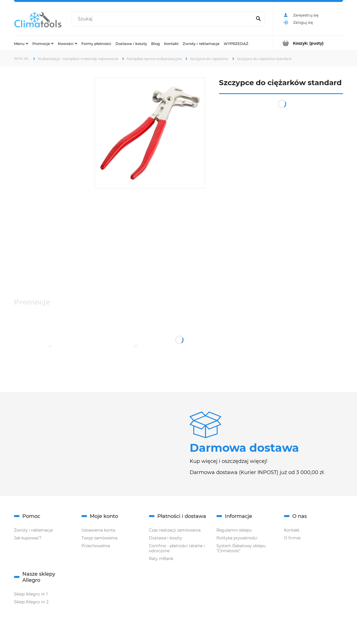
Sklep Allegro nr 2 (31, 601)
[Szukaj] (258, 19)
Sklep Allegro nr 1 (31, 594)
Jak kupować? (27, 538)
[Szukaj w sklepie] (163, 19)
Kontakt (292, 530)
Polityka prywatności (236, 538)
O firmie (292, 538)
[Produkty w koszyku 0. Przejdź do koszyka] (308, 43)
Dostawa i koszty (165, 538)
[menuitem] (21, 43)
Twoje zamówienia (99, 538)
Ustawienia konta (98, 530)
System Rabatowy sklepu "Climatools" (241, 548)
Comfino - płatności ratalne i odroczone (177, 548)
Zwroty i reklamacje (33, 530)
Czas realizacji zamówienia (175, 530)
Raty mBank (161, 558)
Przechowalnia (95, 545)
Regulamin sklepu (234, 530)
